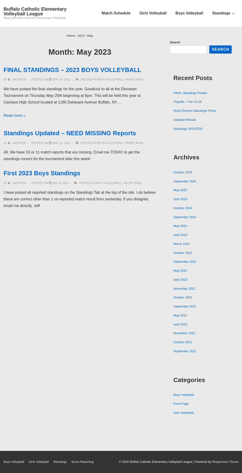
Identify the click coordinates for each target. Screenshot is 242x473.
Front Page (134, 79)
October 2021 (182, 342)
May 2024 (180, 226)
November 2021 (184, 333)
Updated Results (184, 120)
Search (175, 42)
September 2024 (184, 217)
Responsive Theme (225, 462)
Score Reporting (82, 462)
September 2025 (184, 181)
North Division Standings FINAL (195, 111)
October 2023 (182, 253)
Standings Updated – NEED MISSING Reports (70, 133)
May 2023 (180, 270)
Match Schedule (116, 13)
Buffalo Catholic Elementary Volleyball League (35, 11)
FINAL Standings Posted (190, 93)
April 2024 (180, 235)
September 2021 (184, 351)
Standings (224, 13)
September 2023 (184, 261)
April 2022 (180, 324)
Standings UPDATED (188, 129)
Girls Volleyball (152, 13)
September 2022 (184, 306)
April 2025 (180, 199)
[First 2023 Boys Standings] (61, 183)
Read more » (15, 115)
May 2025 (180, 190)
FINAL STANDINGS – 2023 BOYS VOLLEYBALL (72, 69)
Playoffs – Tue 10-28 (187, 102)
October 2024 (182, 208)
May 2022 (180, 315)
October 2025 (182, 172)
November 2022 (184, 288)
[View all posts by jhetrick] (17, 79)
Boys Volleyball (189, 13)
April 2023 (180, 279)
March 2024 (181, 244)
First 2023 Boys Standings (42, 173)
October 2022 (182, 297)
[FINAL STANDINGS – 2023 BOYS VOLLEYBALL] (61, 79)
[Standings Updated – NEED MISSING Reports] (61, 143)
